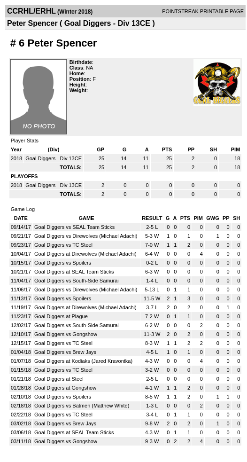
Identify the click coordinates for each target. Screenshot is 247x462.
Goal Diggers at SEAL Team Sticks (74, 271)
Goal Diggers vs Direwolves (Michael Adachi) (85, 236)
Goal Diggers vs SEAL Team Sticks (74, 227)
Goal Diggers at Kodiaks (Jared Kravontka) (83, 361)
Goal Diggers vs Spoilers (62, 263)
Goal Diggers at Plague (61, 316)
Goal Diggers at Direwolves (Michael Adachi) (85, 254)
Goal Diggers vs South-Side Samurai (76, 280)
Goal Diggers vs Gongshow (65, 334)
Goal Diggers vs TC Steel (63, 245)
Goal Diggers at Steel (59, 379)
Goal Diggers (41, 158)
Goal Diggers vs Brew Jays (65, 352)
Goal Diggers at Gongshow (65, 388)
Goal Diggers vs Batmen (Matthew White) (81, 405)
